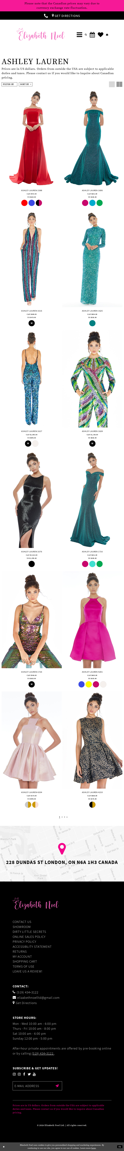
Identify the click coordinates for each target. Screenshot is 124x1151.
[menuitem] (46, 15)
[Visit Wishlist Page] (100, 35)
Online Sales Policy (29, 937)
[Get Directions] (66, 15)
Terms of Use (24, 966)
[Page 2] (62, 817)
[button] (79, 35)
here (93, 1148)
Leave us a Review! (27, 971)
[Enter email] (37, 1085)
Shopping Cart (25, 961)
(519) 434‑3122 (43, 1053)
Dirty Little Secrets (29, 931)
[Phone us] (46, 15)
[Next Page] (67, 817)
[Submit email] (57, 1085)
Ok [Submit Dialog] (119, 1146)
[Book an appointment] (92, 35)
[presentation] (32, 138)
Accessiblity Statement (32, 946)
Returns (20, 951)
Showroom (22, 927)
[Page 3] (64, 817)
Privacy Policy (24, 941)
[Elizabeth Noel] (41, 34)
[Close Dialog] (4, 1146)
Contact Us (22, 922)
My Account (22, 956)
